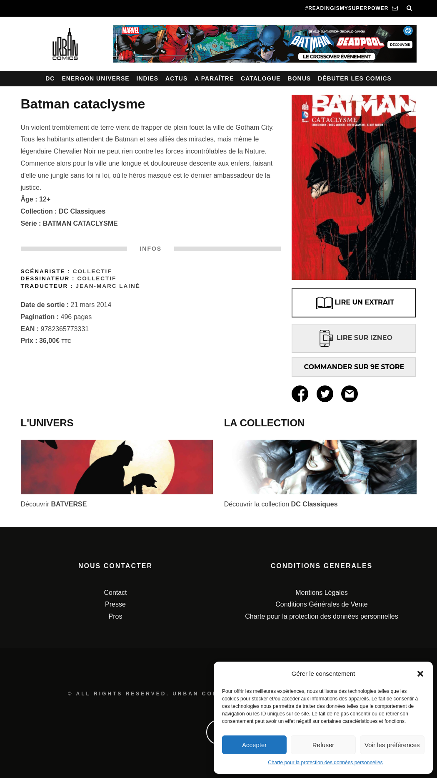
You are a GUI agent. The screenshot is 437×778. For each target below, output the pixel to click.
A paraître (214, 78)
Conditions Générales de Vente (321, 604)
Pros (115, 616)
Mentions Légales (321, 592)
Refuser (323, 744)
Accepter (254, 744)
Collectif (92, 271)
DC (50, 78)
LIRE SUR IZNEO (354, 338)
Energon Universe (95, 78)
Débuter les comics (355, 78)
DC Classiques (82, 211)
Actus (176, 78)
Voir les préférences (392, 744)
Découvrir (54, 504)
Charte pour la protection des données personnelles (325, 762)
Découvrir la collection (281, 504)
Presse (115, 604)
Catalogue (261, 78)
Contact (115, 592)
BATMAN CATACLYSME (80, 223)
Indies (148, 78)
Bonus (299, 78)
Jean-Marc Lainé (107, 286)
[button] (420, 674)
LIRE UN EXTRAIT (354, 302)
